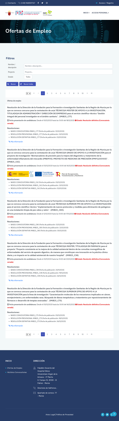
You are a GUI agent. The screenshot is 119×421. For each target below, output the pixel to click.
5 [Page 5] (60, 93)
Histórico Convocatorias (17, 372)
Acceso (102, 3)
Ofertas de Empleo (14, 368)
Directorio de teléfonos (46, 388)
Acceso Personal (100, 13)
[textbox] (68, 66)
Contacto (12, 3)
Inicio (85, 13)
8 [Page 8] (73, 93)
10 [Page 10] (82, 93)
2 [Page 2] (47, 93)
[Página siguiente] (87, 93)
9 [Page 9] (78, 93)
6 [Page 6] (65, 93)
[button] (12, 84)
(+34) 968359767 (28, 3)
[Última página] (92, 93)
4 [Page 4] (56, 93)
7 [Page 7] (69, 93)
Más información (16, 142)
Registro (110, 3)
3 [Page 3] (51, 93)
